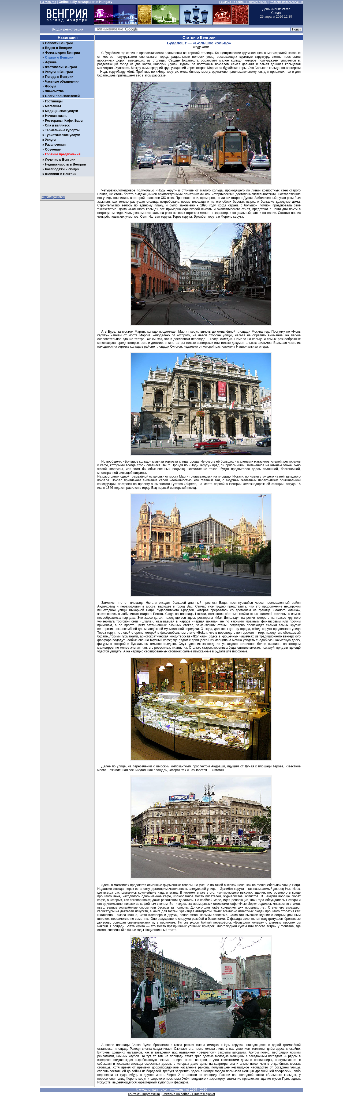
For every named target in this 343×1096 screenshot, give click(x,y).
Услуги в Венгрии (59, 72)
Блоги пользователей (62, 96)
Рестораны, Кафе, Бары (64, 120)
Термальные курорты (62, 130)
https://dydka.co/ (53, 197)
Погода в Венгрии (59, 77)
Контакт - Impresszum (144, 1094)
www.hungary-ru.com (154, 1089)
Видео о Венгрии (58, 48)
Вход (55, 29)
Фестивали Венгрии (61, 67)
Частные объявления (62, 81)
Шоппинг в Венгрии (60, 174)
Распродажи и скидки (62, 169)
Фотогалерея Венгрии (62, 53)
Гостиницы (54, 101)
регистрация (73, 29)
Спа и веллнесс (57, 125)
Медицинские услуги (61, 111)
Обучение (53, 149)
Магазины (53, 106)
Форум (50, 86)
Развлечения (55, 145)
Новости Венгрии (59, 43)
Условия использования (286, 1)
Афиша (51, 62)
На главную (48, 1)
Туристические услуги (62, 135)
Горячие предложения (62, 154)
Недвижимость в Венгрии (65, 164)
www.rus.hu (179, 1089)
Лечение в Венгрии (60, 159)
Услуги (50, 140)
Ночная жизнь (56, 116)
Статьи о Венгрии (59, 57)
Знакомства (54, 91)
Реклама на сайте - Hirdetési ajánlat (243, 1)
